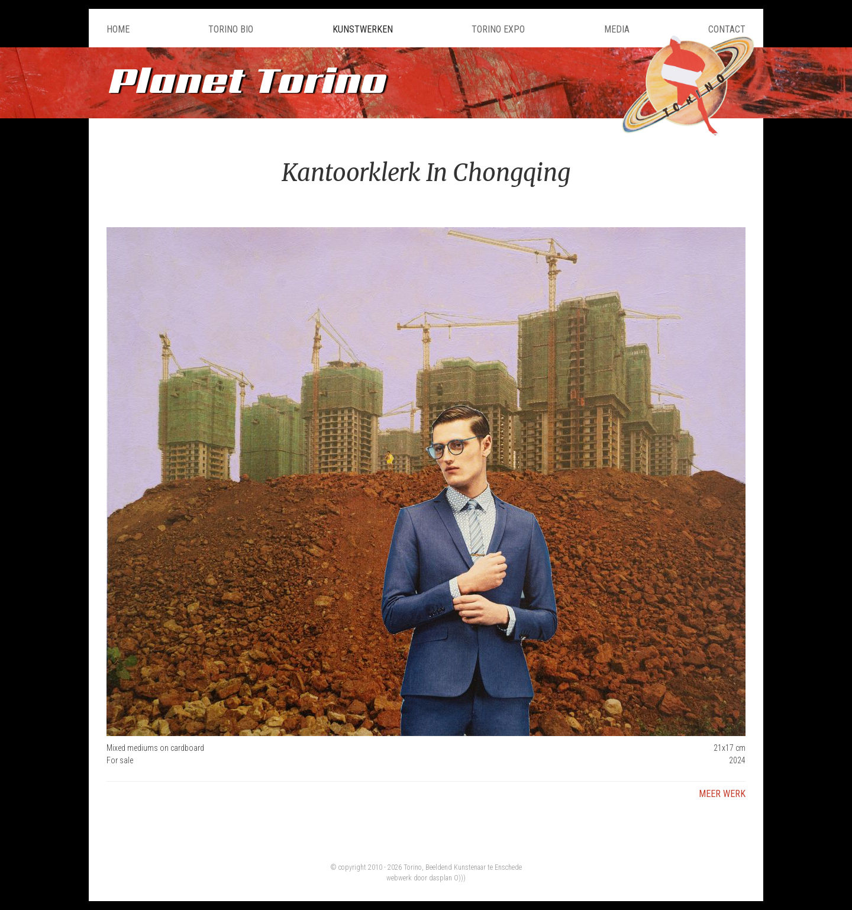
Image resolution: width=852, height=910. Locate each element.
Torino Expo (498, 29)
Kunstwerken (363, 29)
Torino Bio (230, 29)
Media (617, 29)
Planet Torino (245, 79)
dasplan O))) (447, 878)
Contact (727, 29)
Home (118, 29)
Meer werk (722, 793)
